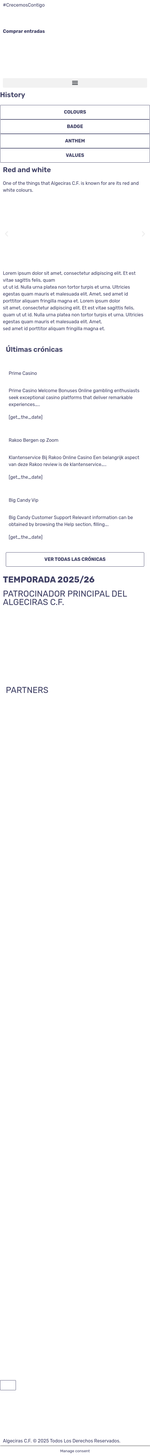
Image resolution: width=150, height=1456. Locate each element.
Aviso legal (89, 1425)
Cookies (111, 1425)
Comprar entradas (24, 31)
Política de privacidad (52, 1425)
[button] (75, 83)
